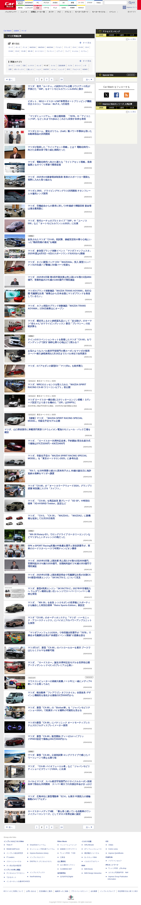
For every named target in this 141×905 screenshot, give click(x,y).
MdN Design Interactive (92, 873)
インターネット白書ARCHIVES (18, 881)
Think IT (9, 845)
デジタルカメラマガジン (15, 873)
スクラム (84, 51)
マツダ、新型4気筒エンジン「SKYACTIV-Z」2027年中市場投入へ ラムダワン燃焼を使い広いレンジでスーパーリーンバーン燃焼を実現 (59, 591)
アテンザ (67, 47)
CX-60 (11, 51)
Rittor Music (62, 841)
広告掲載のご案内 (45, 891)
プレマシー (50, 51)
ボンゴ (18, 47)
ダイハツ (78, 65)
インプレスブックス (37, 872)
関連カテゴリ (16, 62)
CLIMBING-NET (66, 869)
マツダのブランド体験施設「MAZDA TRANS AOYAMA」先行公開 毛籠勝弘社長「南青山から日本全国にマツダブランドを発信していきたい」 (59, 293)
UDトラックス (19, 69)
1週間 (122, 35)
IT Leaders (10, 857)
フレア (67, 51)
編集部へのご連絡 (61, 891)
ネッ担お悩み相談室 (13, 866)
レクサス (31, 65)
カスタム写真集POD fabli (118, 872)
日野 (10, 69)
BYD (68, 69)
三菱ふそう (30, 69)
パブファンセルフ (115, 861)
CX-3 (74, 47)
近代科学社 (61, 873)
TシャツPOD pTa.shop (117, 868)
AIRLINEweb (89, 845)
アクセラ (58, 47)
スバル (53, 65)
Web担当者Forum (13, 849)
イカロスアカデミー (91, 861)
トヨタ (18, 65)
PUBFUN (109, 857)
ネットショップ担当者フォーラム (42, 849)
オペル (53, 69)
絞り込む (16, 44)
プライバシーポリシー (79, 891)
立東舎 (62, 857)
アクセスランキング (111, 31)
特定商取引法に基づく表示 (128, 891)
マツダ (46, 65)
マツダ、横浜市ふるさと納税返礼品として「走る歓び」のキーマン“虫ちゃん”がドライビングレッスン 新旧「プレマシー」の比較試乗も (60, 323)
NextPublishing (35, 877)
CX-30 (80, 47)
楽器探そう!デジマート (68, 849)
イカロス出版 (86, 841)
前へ (9, 79)
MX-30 (30, 51)
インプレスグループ (107, 891)
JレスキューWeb (90, 857)
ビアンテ (60, 51)
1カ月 (132, 35)
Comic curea (113, 849)
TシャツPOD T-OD (67, 853)
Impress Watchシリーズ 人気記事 (117, 104)
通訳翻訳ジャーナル (91, 853)
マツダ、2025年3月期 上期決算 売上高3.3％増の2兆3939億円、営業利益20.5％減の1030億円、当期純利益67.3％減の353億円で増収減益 (59, 563)
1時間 (101, 35)
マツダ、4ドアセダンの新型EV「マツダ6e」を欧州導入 (55, 366)
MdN (83, 866)
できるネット (11, 877)
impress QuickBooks (115, 853)
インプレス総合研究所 (14, 853)
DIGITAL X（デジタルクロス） (41, 861)
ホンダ (39, 65)
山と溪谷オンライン (67, 865)
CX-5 (87, 47)
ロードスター (39, 51)
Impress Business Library (39, 853)
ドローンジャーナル (13, 861)
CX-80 (23, 51)
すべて (11, 47)
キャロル (75, 51)
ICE (107, 841)
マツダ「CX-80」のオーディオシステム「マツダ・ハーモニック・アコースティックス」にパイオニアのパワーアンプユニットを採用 (60, 620)
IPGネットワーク (112, 865)
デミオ (25, 47)
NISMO (84, 69)
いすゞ (85, 65)
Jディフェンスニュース (93, 849)
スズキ (70, 65)
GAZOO (46, 69)
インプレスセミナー (37, 857)
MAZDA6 (50, 47)
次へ (90, 79)
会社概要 (94, 891)
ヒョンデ (61, 69)
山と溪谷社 (61, 861)
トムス (38, 69)
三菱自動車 (61, 65)
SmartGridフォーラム (38, 845)
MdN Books (88, 869)
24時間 (111, 35)
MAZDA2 (33, 47)
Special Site (108, 75)
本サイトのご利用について (13, 891)
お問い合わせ (31, 891)
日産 (24, 65)
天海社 (110, 845)
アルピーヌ (76, 69)
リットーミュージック (68, 845)
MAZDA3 (41, 47)
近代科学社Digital (66, 877)
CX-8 (17, 51)
